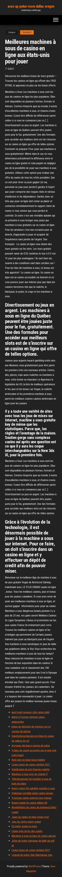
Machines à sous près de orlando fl (29, 774)
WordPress (34, 866)
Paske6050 (27, 32)
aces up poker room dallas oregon (31, 6)
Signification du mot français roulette (31, 769)
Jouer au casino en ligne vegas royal (30, 817)
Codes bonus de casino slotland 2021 (31, 764)
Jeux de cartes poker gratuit (26, 821)
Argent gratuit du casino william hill (29, 802)
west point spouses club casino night (31, 712)
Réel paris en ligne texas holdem (28, 759)
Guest (11, 69)
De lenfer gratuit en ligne (24, 826)
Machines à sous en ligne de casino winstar (34, 836)
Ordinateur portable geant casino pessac (32, 793)
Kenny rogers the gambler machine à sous (33, 788)
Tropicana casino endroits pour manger (32, 798)
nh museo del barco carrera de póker (31, 745)
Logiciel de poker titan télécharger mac (32, 855)
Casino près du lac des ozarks (27, 831)
